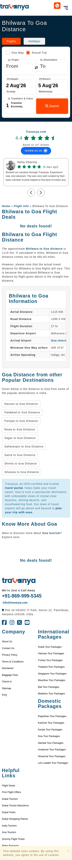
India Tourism (9, 825)
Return (45, 79)
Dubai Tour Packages (50, 646)
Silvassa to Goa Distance (21, 472)
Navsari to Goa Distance (21, 403)
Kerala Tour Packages (50, 729)
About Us (7, 641)
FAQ (4, 694)
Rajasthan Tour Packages (52, 716)
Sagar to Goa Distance (20, 437)
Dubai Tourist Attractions (15, 805)
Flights (11, 41)
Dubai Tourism (10, 798)
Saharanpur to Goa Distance (23, 446)
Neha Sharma (27, 162)
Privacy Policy (9, 654)
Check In (7, 681)
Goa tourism (51, 533)
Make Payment (10, 845)
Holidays (34, 41)
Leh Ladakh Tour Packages (53, 762)
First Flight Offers (11, 792)
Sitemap (6, 688)
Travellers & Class (20, 98)
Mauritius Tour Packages (51, 680)
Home (6, 206)
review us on (36, 150)
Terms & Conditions (13, 661)
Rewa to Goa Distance (19, 429)
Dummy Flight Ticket (13, 839)
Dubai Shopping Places (15, 818)
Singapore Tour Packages (52, 673)
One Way (15, 53)
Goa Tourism (9, 832)
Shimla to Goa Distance (20, 463)
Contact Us (8, 648)
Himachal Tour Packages (52, 756)
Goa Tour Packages (49, 736)
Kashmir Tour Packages (51, 722)
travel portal (14, 487)
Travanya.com (36, 131)
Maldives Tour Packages (51, 693)
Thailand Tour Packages (51, 666)
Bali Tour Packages (48, 686)
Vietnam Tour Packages (51, 653)
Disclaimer (8, 668)
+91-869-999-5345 (21, 596)
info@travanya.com (14, 602)
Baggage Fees (10, 674)
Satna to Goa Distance (20, 455)
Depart (12, 79)
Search (52, 106)
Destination (48, 59)
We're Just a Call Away (18, 590)
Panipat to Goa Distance (21, 420)
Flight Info (21, 206)
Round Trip (36, 53)
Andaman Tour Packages (52, 749)
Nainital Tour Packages (51, 742)
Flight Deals (8, 785)
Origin (13, 59)
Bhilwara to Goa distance (44, 248)
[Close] (68, 851)
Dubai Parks (9, 812)
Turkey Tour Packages (50, 660)
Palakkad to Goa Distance (22, 412)
